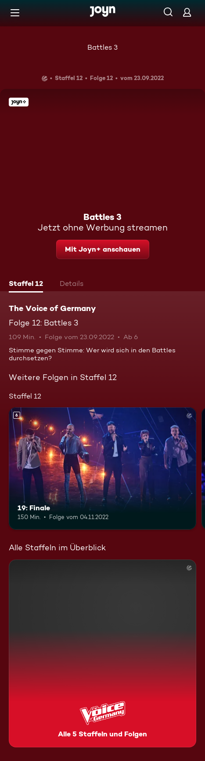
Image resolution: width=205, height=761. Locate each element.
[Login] (187, 12)
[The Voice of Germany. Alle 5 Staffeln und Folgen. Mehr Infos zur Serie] (102, 653)
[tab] (26, 285)
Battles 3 (102, 47)
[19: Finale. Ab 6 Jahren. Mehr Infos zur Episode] (102, 468)
